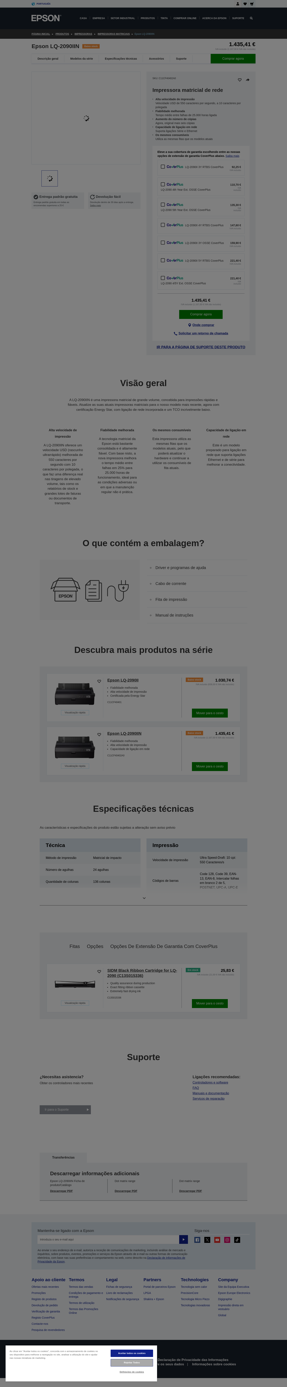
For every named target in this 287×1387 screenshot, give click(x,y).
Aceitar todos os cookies (131, 1353)
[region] (81, 1363)
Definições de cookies (132, 1372)
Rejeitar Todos (132, 1362)
